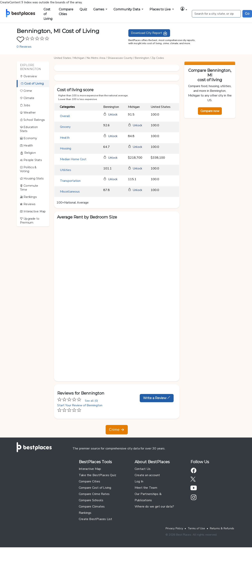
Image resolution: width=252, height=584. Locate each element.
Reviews (27, 204)
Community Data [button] (127, 9)
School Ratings (32, 120)
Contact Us (142, 469)
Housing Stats (32, 178)
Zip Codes (157, 58)
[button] (184, 9)
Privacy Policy (174, 528)
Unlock (113, 114)
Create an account (147, 475)
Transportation (70, 181)
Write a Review (156, 398)
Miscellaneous (70, 191)
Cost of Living (48, 14)
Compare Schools (91, 500)
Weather (28, 112)
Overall (65, 116)
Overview (28, 76)
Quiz (83, 9)
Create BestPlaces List (95, 519)
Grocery (65, 127)
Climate (27, 98)
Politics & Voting (28, 169)
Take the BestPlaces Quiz (97, 475)
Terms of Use (196, 528)
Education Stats (29, 129)
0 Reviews (24, 47)
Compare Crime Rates (94, 494)
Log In (139, 481)
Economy (28, 138)
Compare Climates (92, 506)
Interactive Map (33, 211)
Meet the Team (146, 488)
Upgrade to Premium (29, 220)
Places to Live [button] (160, 9)
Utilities (65, 170)
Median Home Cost (73, 159)
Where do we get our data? (154, 506)
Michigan (78, 58)
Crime (26, 91)
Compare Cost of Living (95, 488)
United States (62, 58)
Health (26, 145)
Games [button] (99, 9)
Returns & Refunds (222, 528)
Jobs (25, 105)
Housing (65, 148)
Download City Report (149, 33)
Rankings (28, 197)
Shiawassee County (120, 58)
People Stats (31, 160)
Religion (28, 153)
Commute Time (29, 187)
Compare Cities (66, 11)
